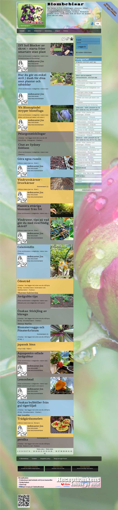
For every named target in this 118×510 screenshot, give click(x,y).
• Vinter (79, 73)
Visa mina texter (33, 64)
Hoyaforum (81, 168)
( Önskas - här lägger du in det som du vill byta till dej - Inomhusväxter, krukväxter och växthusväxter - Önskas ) (33, 288)
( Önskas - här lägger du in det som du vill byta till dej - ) (33, 338)
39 (64, 451)
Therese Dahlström (27, 292)
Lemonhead (25, 379)
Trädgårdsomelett (30, 418)
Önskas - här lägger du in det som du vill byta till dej (88, 139)
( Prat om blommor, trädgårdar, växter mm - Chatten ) (33, 153)
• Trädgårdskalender (83, 95)
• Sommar (79, 67)
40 (66, 451)
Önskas (65, 31)
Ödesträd (23, 281)
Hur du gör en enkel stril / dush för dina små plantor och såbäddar (32, 79)
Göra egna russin (29, 159)
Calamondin (25, 247)
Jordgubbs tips (27, 296)
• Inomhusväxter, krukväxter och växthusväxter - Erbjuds (87, 121)
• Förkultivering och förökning (87, 105)
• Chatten (79, 102)
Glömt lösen (88, 52)
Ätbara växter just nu (86, 62)
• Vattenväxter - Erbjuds (84, 127)
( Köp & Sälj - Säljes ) (24, 348)
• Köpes (79, 179)
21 (41, 451)
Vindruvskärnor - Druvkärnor (29, 181)
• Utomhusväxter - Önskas (85, 147)
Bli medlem (79, 52)
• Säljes (79, 181)
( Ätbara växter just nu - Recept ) (28, 423)
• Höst (78, 70)
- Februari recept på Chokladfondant (30, 487)
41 (69, 451)
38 (61, 451)
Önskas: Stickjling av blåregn (32, 312)
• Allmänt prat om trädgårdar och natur (88, 89)
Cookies (34, 458)
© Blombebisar (23, 458)
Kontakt (22, 31)
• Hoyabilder (80, 170)
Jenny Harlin (24, 323)
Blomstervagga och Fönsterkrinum (30, 329)
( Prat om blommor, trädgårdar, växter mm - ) (33, 90)
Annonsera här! (88, 190)
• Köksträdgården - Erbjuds (86, 124)
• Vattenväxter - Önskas (84, 157)
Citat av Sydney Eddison (29, 146)
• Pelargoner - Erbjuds (84, 135)
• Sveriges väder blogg (84, 92)
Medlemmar (37, 31)
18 (34, 451)
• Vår (78, 65)
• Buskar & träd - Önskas (85, 160)
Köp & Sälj (80, 176)
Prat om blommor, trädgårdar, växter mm (86, 76)
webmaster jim (36, 61)
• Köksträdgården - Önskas (86, 154)
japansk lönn (26, 344)
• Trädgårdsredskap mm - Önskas (88, 162)
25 (51, 451)
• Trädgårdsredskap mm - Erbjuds (88, 132)
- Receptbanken (22, 478)
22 (44, 451)
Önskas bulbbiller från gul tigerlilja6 (33, 404)
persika (22, 439)
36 (56, 451)
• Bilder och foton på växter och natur (87, 99)
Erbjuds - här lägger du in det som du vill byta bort (88, 109)
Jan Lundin (23, 415)
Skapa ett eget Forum (60, 458)
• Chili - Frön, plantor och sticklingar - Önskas (85, 144)
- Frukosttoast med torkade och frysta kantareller (34, 480)
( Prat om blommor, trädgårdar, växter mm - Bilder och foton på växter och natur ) (33, 116)
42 (71, 451)
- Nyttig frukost (23, 482)
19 (36, 451)
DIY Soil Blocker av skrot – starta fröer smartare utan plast (32, 48)
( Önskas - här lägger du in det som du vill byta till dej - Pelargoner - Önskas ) (32, 139)
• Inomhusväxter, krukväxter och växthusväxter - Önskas (87, 151)
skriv (29, 31)
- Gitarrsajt (21, 484)
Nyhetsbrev (48, 31)
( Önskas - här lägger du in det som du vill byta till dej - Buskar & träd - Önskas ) (33, 445)
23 (46, 451)
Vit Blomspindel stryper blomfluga (30, 109)
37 (59, 451)
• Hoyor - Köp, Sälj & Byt (85, 173)
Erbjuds (57, 31)
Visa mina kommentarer (36, 66)
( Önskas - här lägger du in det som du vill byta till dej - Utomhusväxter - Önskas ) (33, 319)
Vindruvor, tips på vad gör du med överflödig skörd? (33, 223)
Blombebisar (65, 4)
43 (44, 453)
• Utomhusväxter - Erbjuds (85, 117)
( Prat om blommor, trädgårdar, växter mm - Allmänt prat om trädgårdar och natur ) (32, 302)
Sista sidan (49, 449)
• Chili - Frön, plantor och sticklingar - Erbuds (85, 113)
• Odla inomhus (81, 80)
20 (39, 451)
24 (49, 451)
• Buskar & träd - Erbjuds (85, 130)
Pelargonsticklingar (32, 133)
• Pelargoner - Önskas (84, 165)
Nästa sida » (41, 449)
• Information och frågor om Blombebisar (86, 84)
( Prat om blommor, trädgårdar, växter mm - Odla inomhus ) (32, 362)
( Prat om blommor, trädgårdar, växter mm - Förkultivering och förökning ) (33, 57)
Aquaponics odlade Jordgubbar (30, 355)
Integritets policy (45, 458)
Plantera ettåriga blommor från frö (29, 207)
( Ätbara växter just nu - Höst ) (27, 163)
